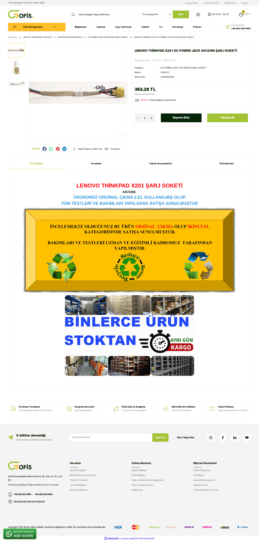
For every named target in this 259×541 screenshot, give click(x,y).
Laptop (100, 27)
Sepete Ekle (181, 117)
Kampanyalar (191, 3)
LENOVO (165, 73)
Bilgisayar (81, 27)
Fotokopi (177, 27)
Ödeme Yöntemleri (79, 480)
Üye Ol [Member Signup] (226, 14)
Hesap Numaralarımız (204, 480)
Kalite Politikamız (201, 470)
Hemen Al (227, 117)
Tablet (145, 27)
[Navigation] (39, 27)
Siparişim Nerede (78, 490)
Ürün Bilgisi (36, 164)
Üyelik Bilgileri (138, 475)
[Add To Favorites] (121, 136)
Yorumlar (96, 164)
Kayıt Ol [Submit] (160, 437)
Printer (197, 27)
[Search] (108, 14)
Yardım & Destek (211, 3)
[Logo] (21, 14)
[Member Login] (209, 14)
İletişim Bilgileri (139, 470)
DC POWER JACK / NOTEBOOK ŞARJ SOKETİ (183, 68)
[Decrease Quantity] (138, 118)
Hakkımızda (230, 3)
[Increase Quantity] (151, 118)
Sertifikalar (198, 475)
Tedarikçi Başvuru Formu (205, 490)
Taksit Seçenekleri (160, 164)
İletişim (244, 3)
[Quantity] (145, 118)
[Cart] (245, 14)
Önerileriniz (226, 164)
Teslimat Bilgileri (78, 485)
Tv (160, 27)
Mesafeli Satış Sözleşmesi (83, 475)
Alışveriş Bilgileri (78, 470)
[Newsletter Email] (119, 437)
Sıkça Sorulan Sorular (142, 485)
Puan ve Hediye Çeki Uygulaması (148, 480)
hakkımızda (137, 490)
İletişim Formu (200, 485)
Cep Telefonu (123, 27)
